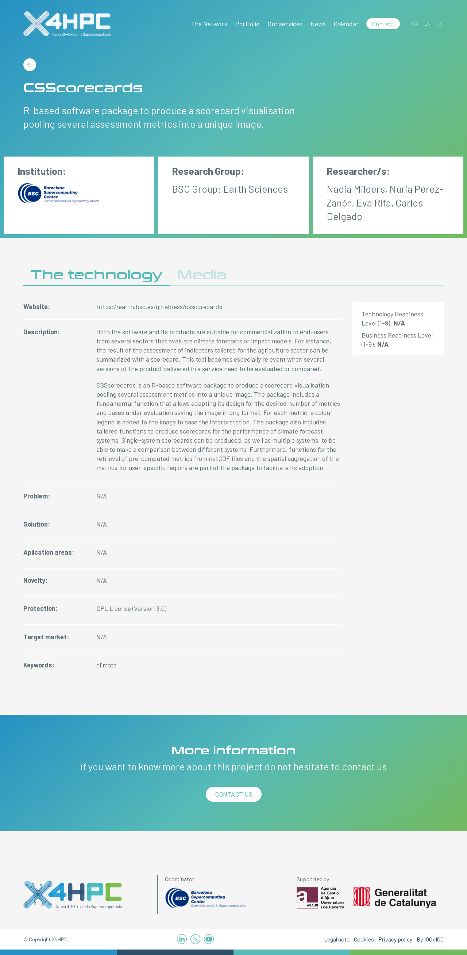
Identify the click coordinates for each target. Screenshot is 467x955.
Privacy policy (395, 939)
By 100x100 (430, 939)
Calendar (346, 24)
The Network (209, 24)
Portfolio (247, 24)
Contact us (233, 794)
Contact (383, 24)
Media (202, 275)
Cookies (364, 939)
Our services (284, 24)
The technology (96, 275)
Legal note (337, 939)
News (317, 24)
